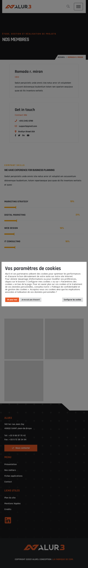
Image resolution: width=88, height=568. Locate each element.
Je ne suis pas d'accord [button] (30, 299)
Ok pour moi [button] (12, 299)
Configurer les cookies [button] (72, 299)
